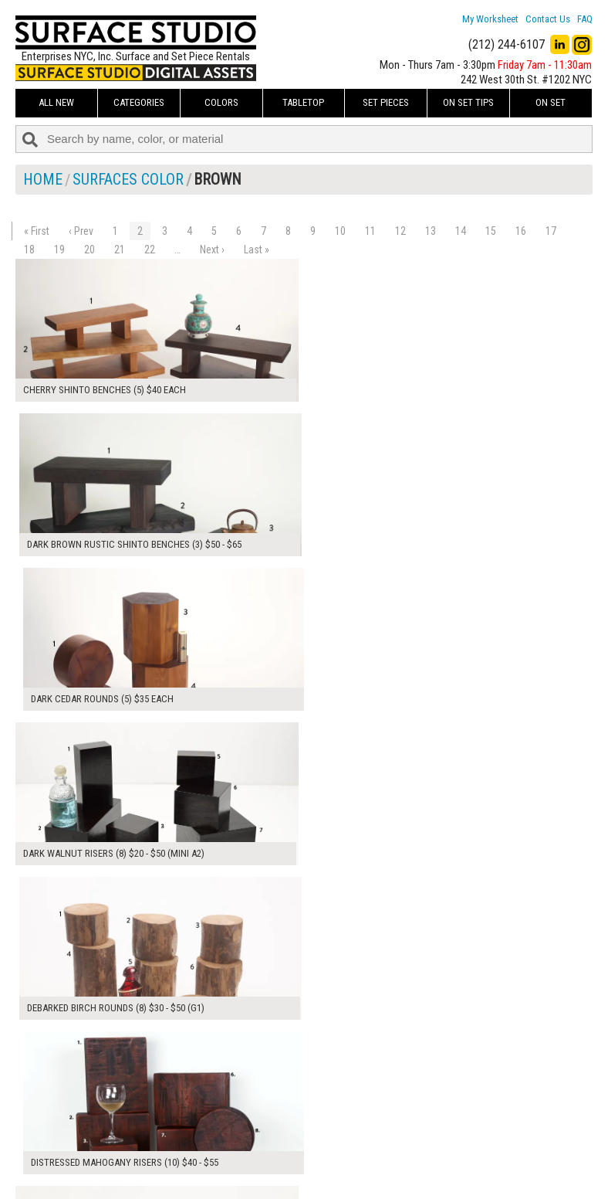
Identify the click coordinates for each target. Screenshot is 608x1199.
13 (430, 231)
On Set (550, 102)
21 (119, 249)
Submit (436, 1155)
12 (400, 231)
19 (59, 249)
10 (340, 231)
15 (490, 231)
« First (36, 231)
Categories (138, 102)
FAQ (585, 19)
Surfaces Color (128, 179)
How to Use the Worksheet (277, 1122)
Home (42, 179)
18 (29, 249)
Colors (221, 102)
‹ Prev (81, 231)
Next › (212, 249)
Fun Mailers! (245, 1173)
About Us (239, 1139)
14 (460, 231)
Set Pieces (386, 102)
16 (520, 231)
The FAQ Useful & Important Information (306, 1156)
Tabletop (303, 102)
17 (551, 231)
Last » (256, 249)
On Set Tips (468, 102)
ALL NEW (56, 102)
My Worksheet (490, 19)
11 (370, 231)
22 (149, 249)
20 (89, 249)
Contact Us (547, 19)
